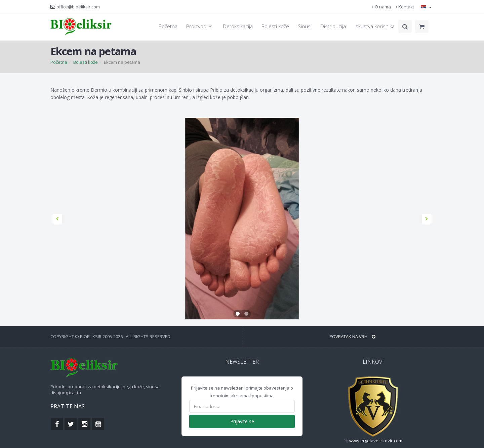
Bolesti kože (275, 26)
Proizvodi (200, 26)
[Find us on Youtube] (98, 424)
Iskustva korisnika (375, 26)
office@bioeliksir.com (78, 7)
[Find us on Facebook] (57, 424)
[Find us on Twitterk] (71, 424)
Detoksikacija (238, 26)
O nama (381, 7)
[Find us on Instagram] (84, 424)
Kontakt (405, 7)
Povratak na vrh (352, 336)
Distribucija (333, 26)
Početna (168, 26)
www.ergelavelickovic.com (375, 441)
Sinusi (305, 26)
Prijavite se (242, 421)
